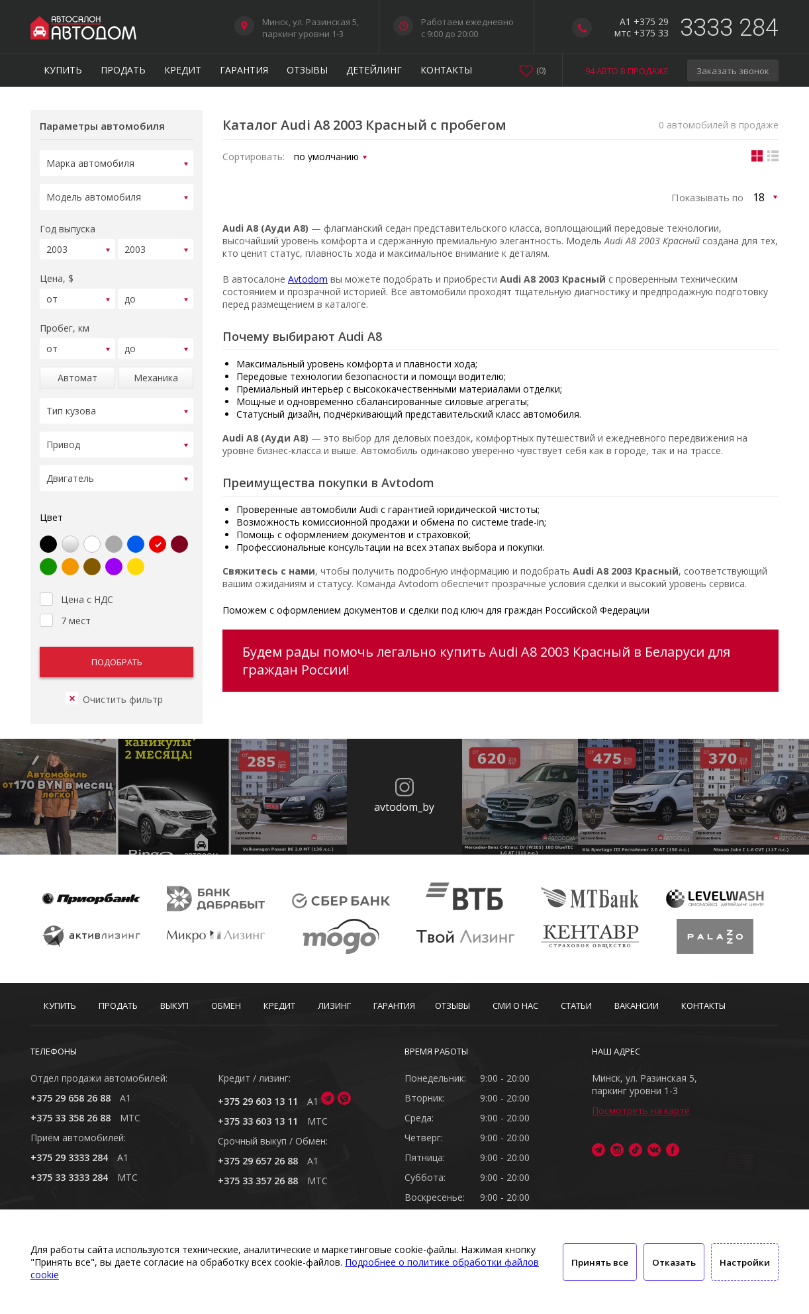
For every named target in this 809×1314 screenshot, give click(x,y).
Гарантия (244, 70)
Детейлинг (374, 70)
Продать (123, 70)
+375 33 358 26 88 (70, 1117)
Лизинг (334, 1005)
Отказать (674, 1262)
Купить (63, 70)
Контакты (446, 70)
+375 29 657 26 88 (258, 1160)
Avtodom (308, 279)
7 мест (65, 603)
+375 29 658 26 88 (70, 1098)
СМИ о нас (515, 1005)
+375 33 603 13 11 (258, 1121)
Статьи (576, 1005)
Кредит (182, 70)
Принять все (599, 1262)
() (541, 70)
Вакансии (636, 1005)
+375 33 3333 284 (69, 1177)
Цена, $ (56, 272)
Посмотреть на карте (641, 1110)
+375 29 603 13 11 (258, 1101)
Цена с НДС (76, 582)
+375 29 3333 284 (69, 1157)
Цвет (51, 501)
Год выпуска (67, 224)
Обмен (226, 1005)
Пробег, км (64, 320)
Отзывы (307, 70)
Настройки (745, 1262)
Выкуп (174, 1005)
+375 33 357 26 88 (258, 1180)
